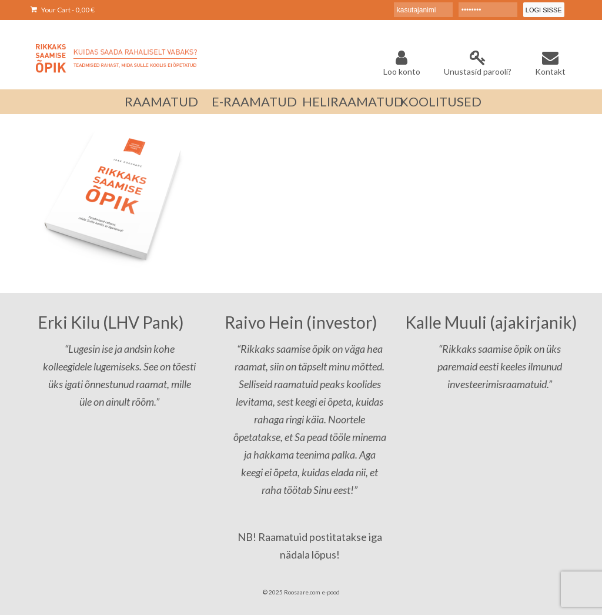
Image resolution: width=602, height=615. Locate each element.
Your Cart (63, 9)
